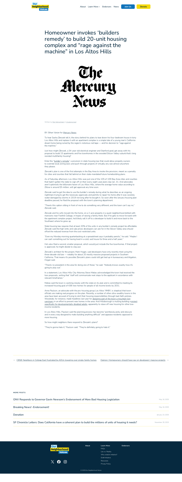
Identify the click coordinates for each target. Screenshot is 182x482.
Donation (18, 414)
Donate (143, 6)
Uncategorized (71, 122)
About (87, 446)
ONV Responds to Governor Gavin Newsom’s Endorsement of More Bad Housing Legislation (66, 399)
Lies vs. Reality (106, 452)
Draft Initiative (106, 458)
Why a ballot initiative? (109, 455)
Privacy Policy (106, 464)
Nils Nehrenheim (58, 122)
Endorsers (126, 446)
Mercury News (69, 132)
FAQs (103, 448)
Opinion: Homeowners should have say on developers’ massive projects (133, 360)
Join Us (128, 6)
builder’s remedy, (61, 161)
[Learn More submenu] (99, 6)
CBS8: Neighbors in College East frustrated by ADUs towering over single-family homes (57, 360)
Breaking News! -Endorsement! (31, 407)
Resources (104, 461)
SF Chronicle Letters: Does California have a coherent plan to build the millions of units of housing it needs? (75, 422)
